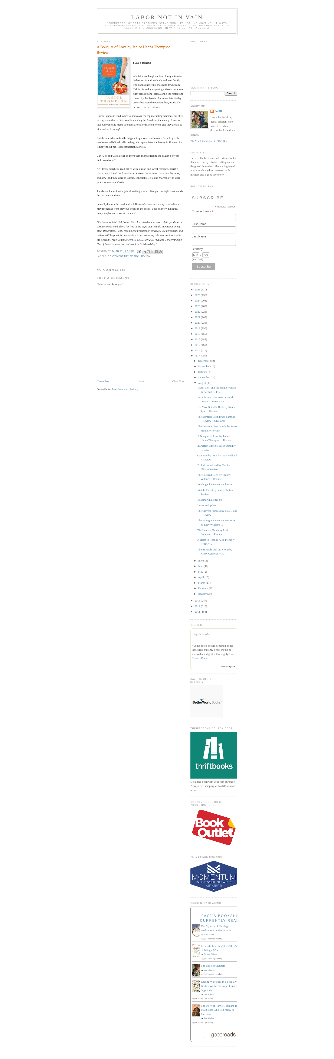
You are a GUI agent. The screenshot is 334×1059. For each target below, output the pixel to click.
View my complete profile (208, 141)
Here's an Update (206, 505)
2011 (198, 611)
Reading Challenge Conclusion (214, 484)
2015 (198, 350)
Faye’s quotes (201, 634)
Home (141, 381)
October (203, 371)
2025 (198, 295)
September (204, 377)
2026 (198, 289)
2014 (198, 355)
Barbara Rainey (210, 954)
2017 (198, 339)
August (202, 382)
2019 (198, 328)
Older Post (178, 381)
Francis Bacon (200, 658)
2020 (198, 322)
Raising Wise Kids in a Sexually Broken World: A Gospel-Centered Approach (220, 986)
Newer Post (103, 381)
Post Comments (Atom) (125, 389)
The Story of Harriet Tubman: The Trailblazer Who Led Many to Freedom (220, 1010)
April (201, 577)
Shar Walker (209, 1018)
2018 (198, 333)
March (202, 582)
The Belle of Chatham (213, 965)
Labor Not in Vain (167, 17)
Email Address (203, 211)
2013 (198, 600)
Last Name (199, 236)
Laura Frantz (209, 970)
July (200, 560)
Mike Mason (209, 934)
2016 (198, 344)
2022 (198, 311)
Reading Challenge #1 (209, 499)
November (204, 366)
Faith (218, 111)
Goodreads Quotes (227, 666)
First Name (199, 224)
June (201, 566)
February (203, 588)
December (204, 360)
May (201, 571)
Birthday (197, 249)
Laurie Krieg (209, 994)
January (202, 593)
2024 (198, 300)
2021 (198, 317)
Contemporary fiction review (129, 256)
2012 (198, 606)
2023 (198, 306)
